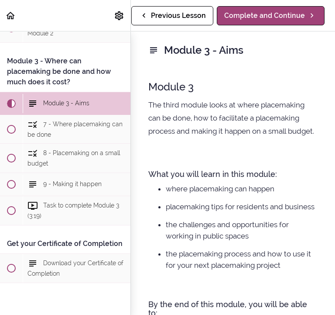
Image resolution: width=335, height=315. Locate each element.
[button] (11, 15)
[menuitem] (119, 15)
